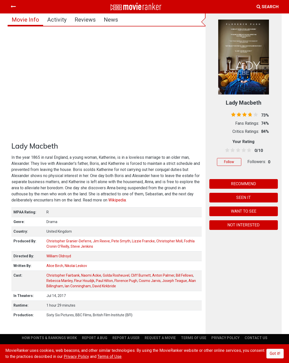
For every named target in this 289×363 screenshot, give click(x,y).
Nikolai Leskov (76, 266)
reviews (85, 20)
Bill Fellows (184, 275)
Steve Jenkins (82, 246)
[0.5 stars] (226, 150)
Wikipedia (117, 200)
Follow (229, 162)
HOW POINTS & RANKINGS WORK (49, 338)
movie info (25, 20)
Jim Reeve (101, 241)
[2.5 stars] (237, 150)
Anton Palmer (163, 275)
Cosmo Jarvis (150, 281)
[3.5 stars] (243, 150)
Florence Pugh (125, 281)
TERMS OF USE (193, 338)
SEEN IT (243, 197)
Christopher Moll (169, 241)
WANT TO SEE (243, 211)
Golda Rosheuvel (116, 275)
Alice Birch (54, 266)
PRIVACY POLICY (225, 338)
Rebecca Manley (59, 281)
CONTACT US (256, 338)
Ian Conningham (78, 286)
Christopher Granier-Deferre (68, 241)
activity (56, 20)
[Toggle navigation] (13, 6)
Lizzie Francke (143, 241)
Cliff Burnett (141, 275)
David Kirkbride (104, 286)
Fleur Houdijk (84, 281)
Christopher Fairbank (63, 275)
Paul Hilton (104, 281)
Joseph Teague (174, 281)
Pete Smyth (120, 241)
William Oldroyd (58, 256)
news (111, 20)
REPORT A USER (126, 338)
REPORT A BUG (94, 338)
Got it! (275, 353)
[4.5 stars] (248, 150)
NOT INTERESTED (243, 225)
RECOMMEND (243, 183)
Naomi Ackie (91, 275)
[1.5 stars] (232, 150)
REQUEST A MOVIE (160, 338)
